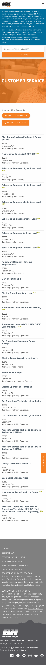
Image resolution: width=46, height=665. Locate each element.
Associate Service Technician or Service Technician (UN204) (21, 431)
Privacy (18, 643)
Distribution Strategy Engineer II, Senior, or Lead (22, 138)
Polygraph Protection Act (14, 561)
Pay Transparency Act (12, 570)
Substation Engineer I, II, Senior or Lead (21, 168)
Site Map (5, 549)
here (10, 26)
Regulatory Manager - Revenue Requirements (17, 263)
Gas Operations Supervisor (15, 478)
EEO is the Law (8, 553)
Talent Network (44, 463)
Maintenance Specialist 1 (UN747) (18, 154)
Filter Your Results (16, 115)
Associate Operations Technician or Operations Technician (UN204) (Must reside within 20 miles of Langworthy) (20, 509)
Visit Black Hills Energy (12, 640)
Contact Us (33, 640)
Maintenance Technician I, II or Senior (20, 492)
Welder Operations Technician (17, 386)
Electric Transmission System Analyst (20, 358)
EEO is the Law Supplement (13, 557)
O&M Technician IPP (11, 278)
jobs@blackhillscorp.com (29, 585)
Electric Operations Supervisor (17, 293)
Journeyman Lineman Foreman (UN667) (21, 307)
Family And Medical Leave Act (15, 565)
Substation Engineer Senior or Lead (19, 219)
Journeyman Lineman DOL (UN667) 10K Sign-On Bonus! (21, 325)
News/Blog (5, 643)
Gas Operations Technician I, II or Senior (21, 401)
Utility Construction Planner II (16, 463)
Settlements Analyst (12, 372)
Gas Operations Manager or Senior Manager (18, 342)
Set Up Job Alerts (15, 122)
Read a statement (35, 608)
